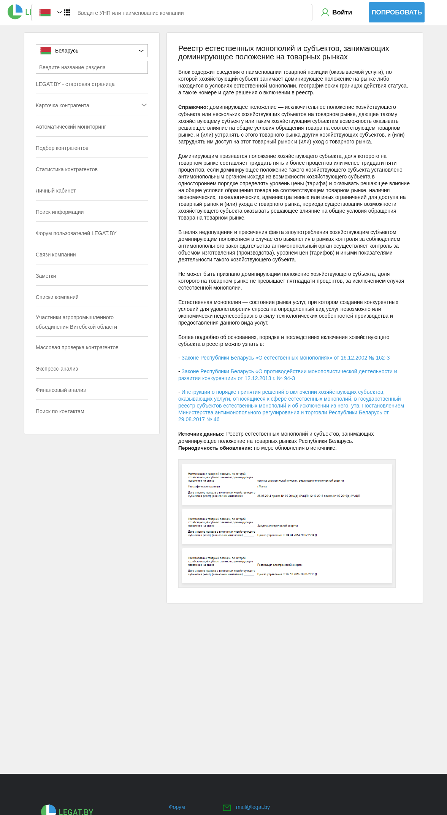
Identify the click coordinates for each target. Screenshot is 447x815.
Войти (342, 12)
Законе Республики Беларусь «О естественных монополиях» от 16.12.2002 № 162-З (286, 358)
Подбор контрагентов (62, 148)
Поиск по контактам (60, 411)
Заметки (46, 276)
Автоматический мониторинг (71, 127)
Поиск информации (60, 212)
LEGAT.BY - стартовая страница (75, 84)
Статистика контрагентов (67, 169)
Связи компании (56, 255)
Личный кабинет (56, 191)
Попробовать (396, 12)
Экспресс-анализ (57, 369)
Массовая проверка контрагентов (77, 347)
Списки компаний (57, 297)
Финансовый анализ (61, 390)
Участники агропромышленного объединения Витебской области (76, 322)
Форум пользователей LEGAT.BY (76, 233)
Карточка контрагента (76, 106)
